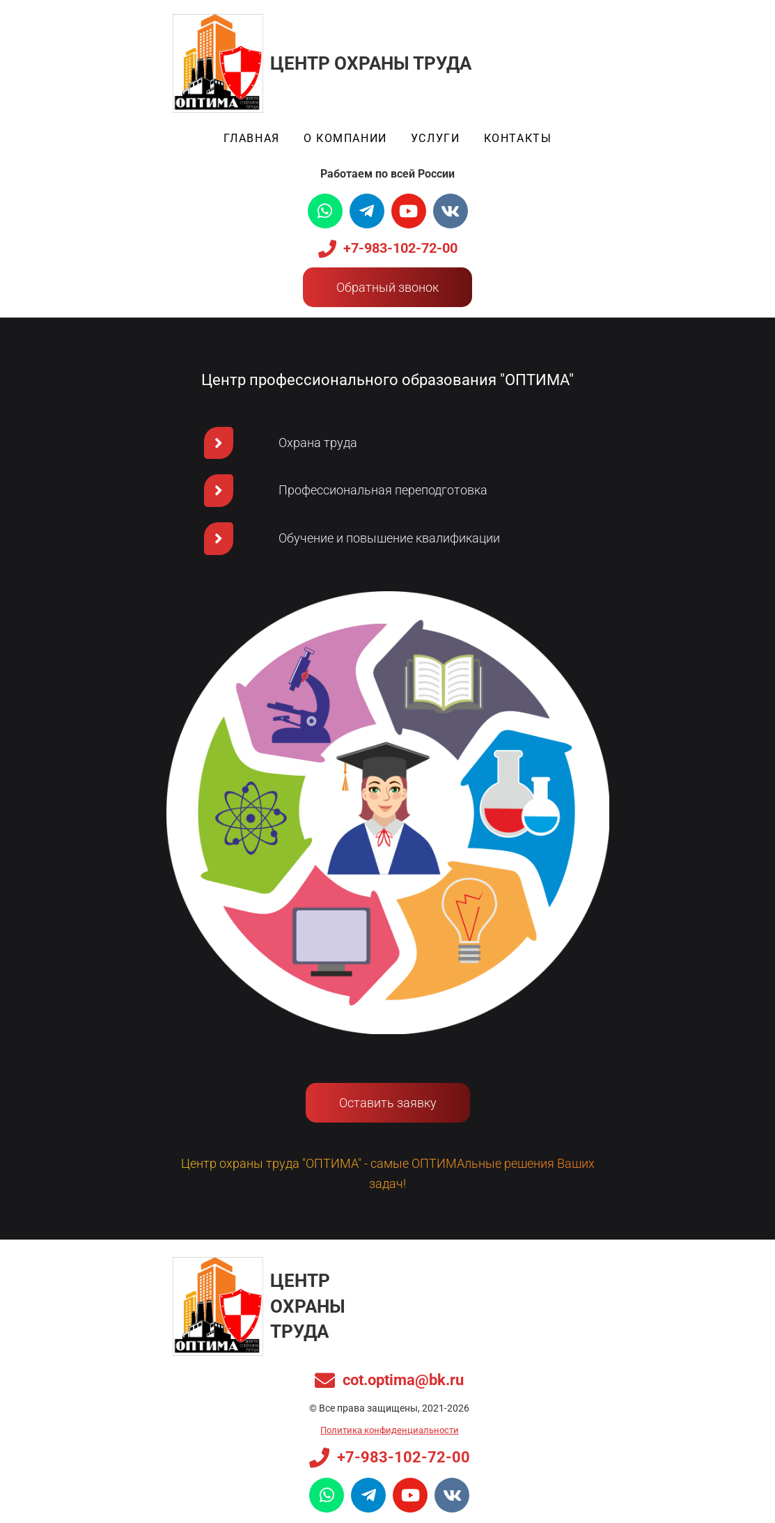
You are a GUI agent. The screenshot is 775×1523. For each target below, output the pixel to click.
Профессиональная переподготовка (383, 490)
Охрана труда (318, 442)
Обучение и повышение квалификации (389, 538)
